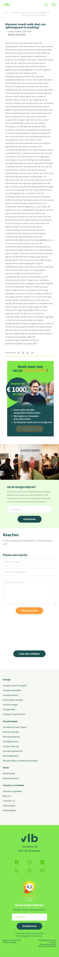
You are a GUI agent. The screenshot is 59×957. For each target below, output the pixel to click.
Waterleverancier (11, 778)
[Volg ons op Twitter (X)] (42, 862)
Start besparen (29, 428)
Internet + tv (9, 800)
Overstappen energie (13, 699)
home (6, 12)
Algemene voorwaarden (12, 940)
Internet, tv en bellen (13, 785)
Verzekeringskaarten (13, 751)
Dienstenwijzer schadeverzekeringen (20, 760)
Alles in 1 (7, 796)
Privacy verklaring (9, 942)
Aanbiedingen (9, 810)
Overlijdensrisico (11, 741)
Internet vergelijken (12, 791)
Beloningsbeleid (10, 755)
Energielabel (9, 709)
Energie (7, 679)
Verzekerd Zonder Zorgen (15, 727)
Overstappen (9, 805)
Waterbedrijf (9, 773)
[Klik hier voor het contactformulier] (42, 870)
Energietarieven (10, 695)
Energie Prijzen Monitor (14, 714)
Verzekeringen (10, 721)
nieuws (15, 12)
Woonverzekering (11, 736)
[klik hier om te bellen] (17, 871)
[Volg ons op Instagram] (29, 862)
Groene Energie (10, 704)
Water (6, 767)
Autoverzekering (11, 731)
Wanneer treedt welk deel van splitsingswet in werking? (36, 13)
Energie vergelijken (12, 690)
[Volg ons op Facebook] (17, 862)
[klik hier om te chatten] (29, 871)
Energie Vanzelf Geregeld (15, 685)
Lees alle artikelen (29, 653)
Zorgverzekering (11, 746)
